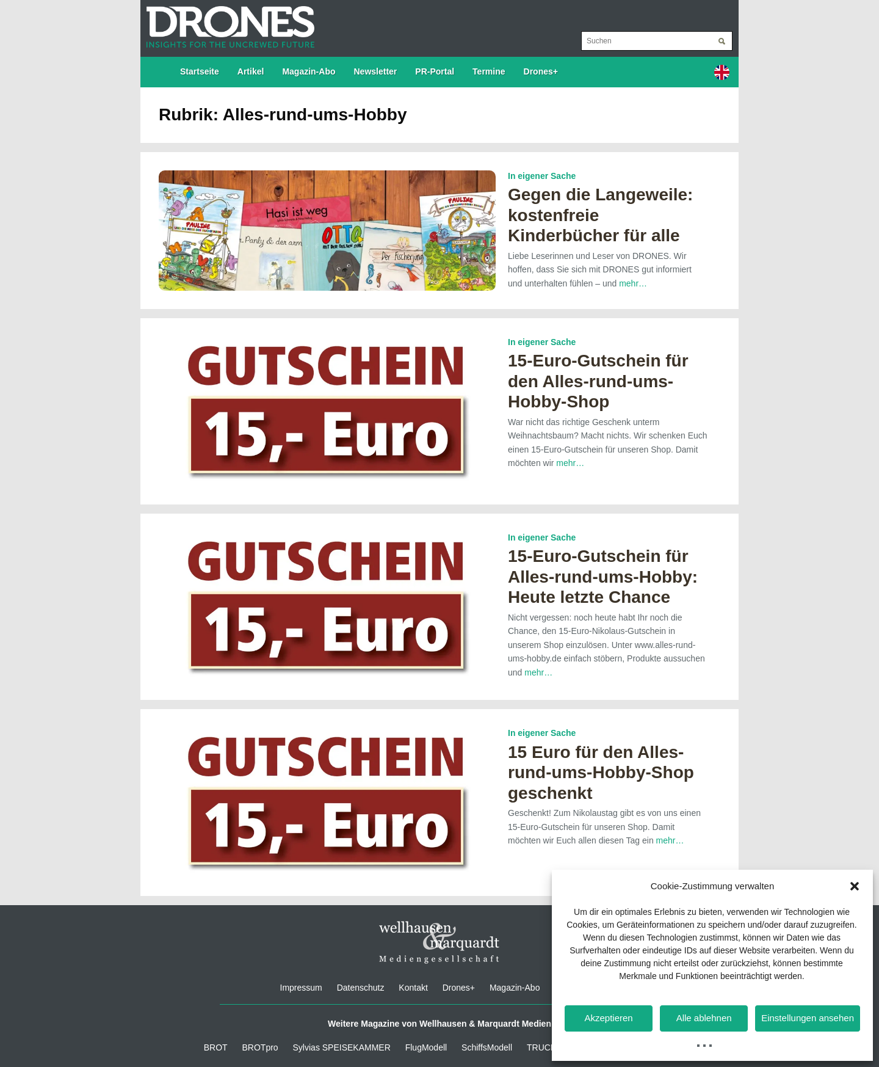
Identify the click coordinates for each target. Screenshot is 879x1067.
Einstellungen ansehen (807, 1018)
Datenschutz (361, 987)
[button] (854, 886)
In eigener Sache (542, 176)
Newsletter (375, 71)
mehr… (633, 283)
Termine (488, 71)
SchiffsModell (486, 1047)
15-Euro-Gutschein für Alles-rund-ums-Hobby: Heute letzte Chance (603, 576)
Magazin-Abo (308, 71)
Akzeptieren (608, 1018)
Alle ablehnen (704, 1018)
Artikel (250, 71)
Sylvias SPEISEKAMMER (342, 1047)
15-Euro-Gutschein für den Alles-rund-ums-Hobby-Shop (598, 381)
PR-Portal (434, 71)
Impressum (301, 987)
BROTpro (260, 1047)
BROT (216, 1047)
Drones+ (541, 71)
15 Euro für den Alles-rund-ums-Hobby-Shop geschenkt (601, 773)
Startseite (199, 71)
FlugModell (426, 1047)
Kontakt (413, 987)
